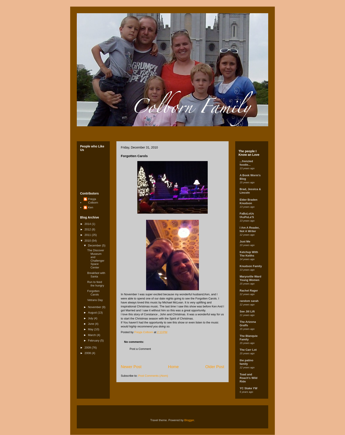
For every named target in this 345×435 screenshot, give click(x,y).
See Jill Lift (247, 311)
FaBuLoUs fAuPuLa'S (247, 215)
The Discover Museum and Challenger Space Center (95, 259)
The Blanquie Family (249, 337)
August (93, 312)
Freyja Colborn (93, 200)
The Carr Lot (248, 349)
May (91, 329)
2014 (88, 224)
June (91, 323)
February (94, 340)
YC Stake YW (248, 388)
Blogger (189, 420)
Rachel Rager (249, 290)
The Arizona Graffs (248, 323)
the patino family (246, 362)
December (95, 245)
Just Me (245, 241)
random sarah (249, 301)
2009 (88, 347)
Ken (90, 207)
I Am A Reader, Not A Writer (249, 229)
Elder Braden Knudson (248, 201)
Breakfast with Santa (96, 274)
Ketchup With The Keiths (249, 253)
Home (173, 367)
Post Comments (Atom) (153, 375)
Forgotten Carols (93, 292)
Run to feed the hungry (95, 283)
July (91, 318)
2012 (88, 229)
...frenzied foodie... (246, 163)
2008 (88, 353)
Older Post (214, 367)
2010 (88, 240)
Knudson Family (251, 266)
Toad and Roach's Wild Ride (248, 378)
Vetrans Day (95, 300)
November (95, 307)
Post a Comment (140, 349)
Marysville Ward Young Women (250, 278)
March (92, 335)
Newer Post (131, 367)
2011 (88, 235)
